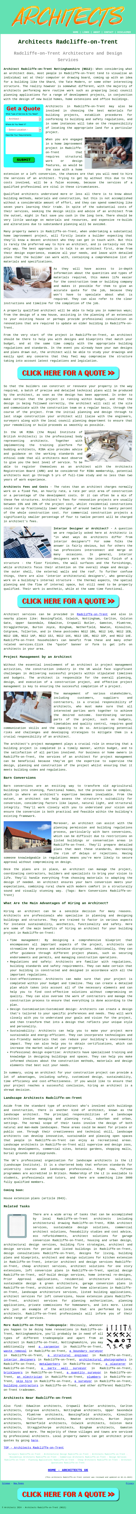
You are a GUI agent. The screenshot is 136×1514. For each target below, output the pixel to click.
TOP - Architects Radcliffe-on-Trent (34, 1447)
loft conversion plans (44, 1270)
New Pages (19, 1483)
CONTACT (108, 32)
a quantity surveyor (84, 1372)
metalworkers (49, 1364)
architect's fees (22, 521)
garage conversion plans (104, 1283)
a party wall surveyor (64, 1368)
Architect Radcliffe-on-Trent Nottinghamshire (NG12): (49, 69)
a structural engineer (68, 1355)
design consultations (22, 1253)
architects (30, 194)
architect (16, 73)
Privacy (130, 1483)
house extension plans (94, 1296)
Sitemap (6, 1483)
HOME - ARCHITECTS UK (68, 1470)
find (17, 1406)
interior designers (19, 1359)
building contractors (21, 1385)
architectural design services (30, 1244)
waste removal (15, 1351)
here (34, 1440)
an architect (88, 928)
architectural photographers (102, 1359)
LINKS (85, 32)
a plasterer (115, 1364)
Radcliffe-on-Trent (92, 614)
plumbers (94, 1377)
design (70, 394)
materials (61, 277)
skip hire (24, 1381)
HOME (75, 32)
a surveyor (83, 1381)
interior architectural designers (75, 576)
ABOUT (96, 32)
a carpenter (49, 1346)
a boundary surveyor (86, 1351)
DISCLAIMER (124, 32)
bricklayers (13, 1372)
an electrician (29, 1377)
